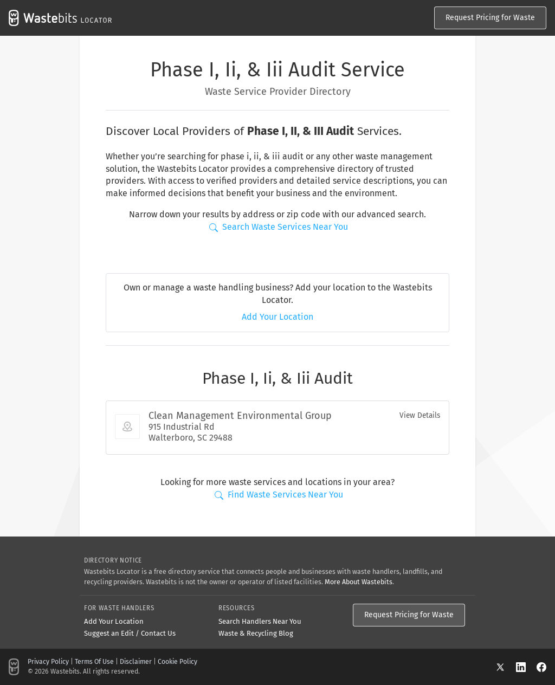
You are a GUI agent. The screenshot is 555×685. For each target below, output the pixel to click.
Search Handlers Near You (259, 621)
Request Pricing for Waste (490, 17)
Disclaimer (136, 661)
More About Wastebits (358, 582)
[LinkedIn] (526, 666)
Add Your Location (277, 317)
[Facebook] (541, 666)
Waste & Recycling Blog (255, 633)
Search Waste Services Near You (278, 227)
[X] (505, 666)
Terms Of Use (94, 661)
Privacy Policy (48, 661)
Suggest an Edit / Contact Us (130, 633)
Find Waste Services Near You (279, 494)
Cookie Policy (177, 661)
